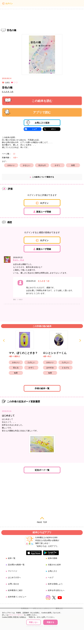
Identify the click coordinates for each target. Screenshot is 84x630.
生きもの (42, 165)
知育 (16, 373)
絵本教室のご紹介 (15, 590)
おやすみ (50, 367)
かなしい (26, 165)
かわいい (11, 165)
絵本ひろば (42, 4)
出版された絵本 (54, 564)
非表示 (21, 299)
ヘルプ (50, 577)
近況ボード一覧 (42, 470)
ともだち (65, 367)
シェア (34, 129)
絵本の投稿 (52, 558)
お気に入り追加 (37, 122)
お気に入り (52, 571)
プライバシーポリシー (16, 615)
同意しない (33, 622)
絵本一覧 (11, 558)
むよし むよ (18, 260)
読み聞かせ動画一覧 (16, 564)
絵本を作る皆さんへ (56, 590)
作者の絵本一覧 (42, 388)
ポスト (53, 129)
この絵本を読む (28, 100)
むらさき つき (7, 91)
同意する (50, 622)
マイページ (12, 571)
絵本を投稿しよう (55, 584)
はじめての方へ (14, 577)
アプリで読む (27, 112)
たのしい (31, 362)
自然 (73, 165)
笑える (16, 367)
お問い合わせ (13, 584)
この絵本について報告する (43, 177)
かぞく (57, 165)
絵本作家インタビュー (17, 597)
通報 (14, 299)
